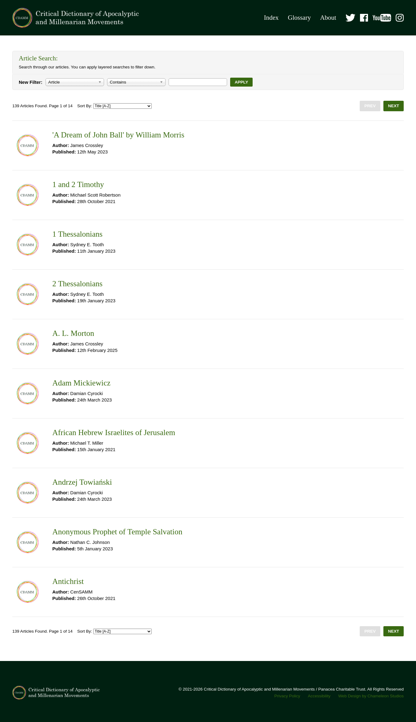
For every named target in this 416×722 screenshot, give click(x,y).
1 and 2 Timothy (78, 184)
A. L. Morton (73, 333)
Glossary (299, 17)
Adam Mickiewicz (81, 382)
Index (271, 17)
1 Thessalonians (77, 234)
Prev (370, 106)
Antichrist (68, 581)
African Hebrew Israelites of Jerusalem (113, 432)
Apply (241, 82)
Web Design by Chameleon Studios (371, 696)
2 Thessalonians (77, 283)
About (328, 17)
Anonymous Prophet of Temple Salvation (117, 531)
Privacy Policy (287, 696)
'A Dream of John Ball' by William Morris (118, 134)
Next (393, 106)
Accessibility (319, 696)
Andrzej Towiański (82, 482)
